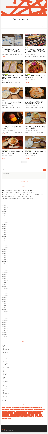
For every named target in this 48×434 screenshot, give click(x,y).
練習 (4, 385)
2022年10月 (4, 286)
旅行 (3, 390)
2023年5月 (4, 272)
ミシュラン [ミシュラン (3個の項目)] (27, 409)
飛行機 (4, 397)
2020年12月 (4, 328)
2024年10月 (4, 240)
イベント (4, 394)
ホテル (4, 396)
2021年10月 (4, 309)
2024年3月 (4, 253)
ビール (4, 378)
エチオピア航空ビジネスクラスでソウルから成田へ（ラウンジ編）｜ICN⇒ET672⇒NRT (18, 192)
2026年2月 (4, 209)
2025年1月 (4, 234)
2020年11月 (4, 330)
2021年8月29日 (4, 130)
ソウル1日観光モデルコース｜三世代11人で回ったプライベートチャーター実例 (16, 196)
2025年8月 (4, 220)
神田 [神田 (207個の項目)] (40, 414)
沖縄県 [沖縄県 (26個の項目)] (19, 414)
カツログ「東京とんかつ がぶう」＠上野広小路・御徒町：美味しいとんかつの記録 (12, 77)
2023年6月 (4, 270)
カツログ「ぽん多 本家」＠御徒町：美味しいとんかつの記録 (12, 152)
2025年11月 (4, 215)
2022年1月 (4, 303)
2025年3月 (4, 230)
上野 (34, 54)
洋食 (4, 364)
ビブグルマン (34, 130)
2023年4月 (4, 274)
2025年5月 (4, 226)
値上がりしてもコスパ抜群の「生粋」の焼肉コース (12, 127)
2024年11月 (4, 238)
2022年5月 (4, 295)
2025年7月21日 (27, 54)
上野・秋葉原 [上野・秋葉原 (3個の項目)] (37, 409)
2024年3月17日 (27, 79)
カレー (4, 358)
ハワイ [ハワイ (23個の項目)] (17, 409)
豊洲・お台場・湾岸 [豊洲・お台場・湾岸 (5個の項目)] (30, 416)
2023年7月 (4, 268)
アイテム (4, 383)
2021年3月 (4, 322)
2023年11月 (4, 261)
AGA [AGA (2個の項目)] (3, 407)
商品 (3, 345)
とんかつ (3, 100)
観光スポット (5, 393)
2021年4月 (4, 320)
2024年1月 (4, 257)
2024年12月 (4, 236)
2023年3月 (4, 276)
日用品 (4, 346)
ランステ (4, 388)
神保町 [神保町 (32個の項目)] (36, 414)
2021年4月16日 (27, 155)
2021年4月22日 (4, 155)
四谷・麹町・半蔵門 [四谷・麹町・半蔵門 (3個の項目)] (20, 411)
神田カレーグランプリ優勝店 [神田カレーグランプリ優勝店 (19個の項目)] (16, 416)
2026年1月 (4, 211)
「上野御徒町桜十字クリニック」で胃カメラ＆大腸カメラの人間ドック (12, 50)
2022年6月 (4, 293)
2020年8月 (4, 336)
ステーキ (4, 363)
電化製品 (4, 352)
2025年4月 (4, 228)
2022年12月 (4, 282)
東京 (32, 54)
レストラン (28, 47)
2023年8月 (4, 266)
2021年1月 (4, 326)
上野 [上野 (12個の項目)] (32, 409)
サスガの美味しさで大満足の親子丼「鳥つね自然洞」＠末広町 (34, 102)
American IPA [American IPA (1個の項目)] (8, 407)
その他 (3, 47)
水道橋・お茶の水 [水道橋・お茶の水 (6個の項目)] (5, 414)
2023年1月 (4, 280)
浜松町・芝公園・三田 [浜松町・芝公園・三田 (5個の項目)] (25, 414)
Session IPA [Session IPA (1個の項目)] (14, 407)
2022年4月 (4, 297)
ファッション (5, 349)
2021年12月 (4, 305)
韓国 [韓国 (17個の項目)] (41, 416)
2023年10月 (4, 263)
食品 (4, 348)
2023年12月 (4, 259)
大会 (4, 382)
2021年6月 (4, 316)
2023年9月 (4, 265)
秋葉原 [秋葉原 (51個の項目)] (24, 416)
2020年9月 (4, 334)
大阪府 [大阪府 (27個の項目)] (41, 411)
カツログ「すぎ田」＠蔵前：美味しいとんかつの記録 (12, 102)
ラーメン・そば (6, 370)
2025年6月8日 (4, 80)
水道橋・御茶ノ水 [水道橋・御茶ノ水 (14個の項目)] (13, 414)
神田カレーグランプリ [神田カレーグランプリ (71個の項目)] (6, 416)
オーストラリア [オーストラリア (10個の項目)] (31, 407)
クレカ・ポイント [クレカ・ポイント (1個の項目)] (5, 409)
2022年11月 (4, 284)
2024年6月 (4, 247)
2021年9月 (4, 311)
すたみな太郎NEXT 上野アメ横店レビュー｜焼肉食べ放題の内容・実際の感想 (35, 51)
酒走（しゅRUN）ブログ (24, 19)
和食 (25, 100)
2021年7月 (4, 314)
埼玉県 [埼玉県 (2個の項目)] (26, 411)
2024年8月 (4, 243)
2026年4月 (4, 205)
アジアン (4, 374)
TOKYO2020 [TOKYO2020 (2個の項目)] (20, 407)
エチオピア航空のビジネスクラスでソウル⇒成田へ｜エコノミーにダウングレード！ (17, 190)
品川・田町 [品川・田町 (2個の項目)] (13, 411)
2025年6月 (4, 224)
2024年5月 (4, 249)
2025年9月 (4, 218)
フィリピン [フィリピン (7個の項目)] (22, 409)
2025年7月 (4, 222)
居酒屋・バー (5, 367)
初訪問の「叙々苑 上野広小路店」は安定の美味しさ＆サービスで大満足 (35, 76)
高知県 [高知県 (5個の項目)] (4, 418)
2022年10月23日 (28, 105)
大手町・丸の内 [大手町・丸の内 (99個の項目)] (35, 411)
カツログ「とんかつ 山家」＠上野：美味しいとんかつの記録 (35, 152)
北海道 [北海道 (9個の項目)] (8, 411)
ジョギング (4, 381)
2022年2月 (4, 301)
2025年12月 (4, 213)
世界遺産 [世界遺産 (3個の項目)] (42, 409)
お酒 (3, 377)
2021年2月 (4, 324)
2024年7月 (4, 245)
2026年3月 (4, 207)
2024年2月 (4, 255)
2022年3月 (4, 299)
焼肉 (25, 47)
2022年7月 (4, 291)
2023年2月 (4, 278)
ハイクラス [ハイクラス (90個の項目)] (12, 409)
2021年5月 (4, 318)
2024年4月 (4, 251)
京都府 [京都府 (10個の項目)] (4, 411)
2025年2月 (4, 232)
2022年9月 (4, 288)
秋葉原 (35, 105)
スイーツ (4, 361)
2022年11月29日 (5, 105)
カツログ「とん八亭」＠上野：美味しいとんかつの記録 (35, 127)
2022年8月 (4, 290)
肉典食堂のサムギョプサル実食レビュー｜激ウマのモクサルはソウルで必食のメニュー (18, 198)
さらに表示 (4, 56)
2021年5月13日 (27, 130)
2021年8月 (4, 313)
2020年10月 (4, 332)
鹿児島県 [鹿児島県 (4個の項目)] (8, 418)
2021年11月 (4, 307)
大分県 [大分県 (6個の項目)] (30, 411)
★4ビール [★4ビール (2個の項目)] (25, 407)
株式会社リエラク (5, 429)
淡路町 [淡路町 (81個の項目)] (32, 414)
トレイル (4, 386)
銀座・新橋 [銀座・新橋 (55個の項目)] (37, 416)
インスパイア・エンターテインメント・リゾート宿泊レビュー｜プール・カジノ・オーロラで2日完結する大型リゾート (23, 194)
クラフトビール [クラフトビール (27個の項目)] (38, 407)
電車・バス (5, 392)
